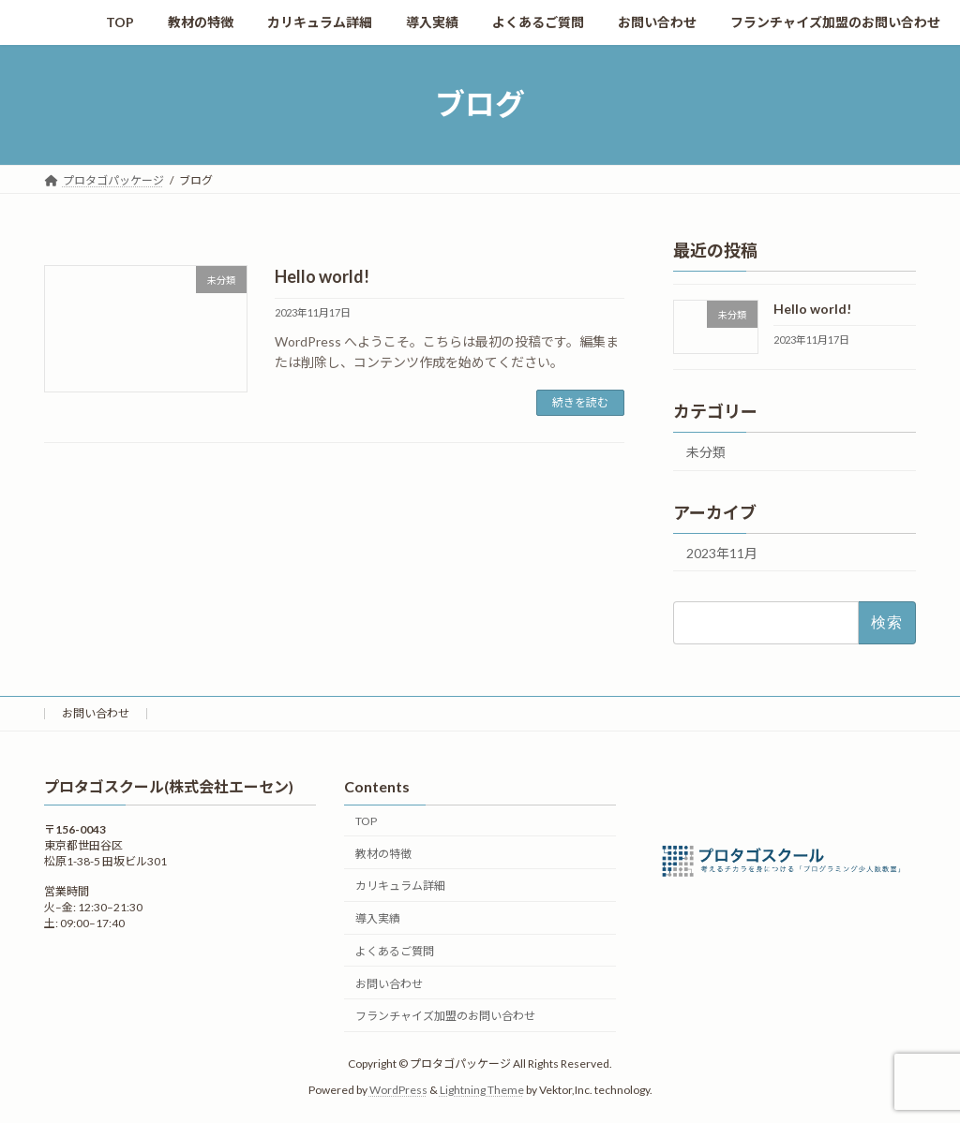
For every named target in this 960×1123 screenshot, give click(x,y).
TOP (366, 821)
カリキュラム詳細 (400, 886)
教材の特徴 (383, 854)
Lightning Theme (482, 1091)
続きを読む (580, 402)
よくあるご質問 (394, 951)
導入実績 (377, 919)
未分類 (706, 451)
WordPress (398, 1091)
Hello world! (322, 276)
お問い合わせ (95, 713)
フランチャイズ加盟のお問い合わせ (445, 1017)
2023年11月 (722, 552)
